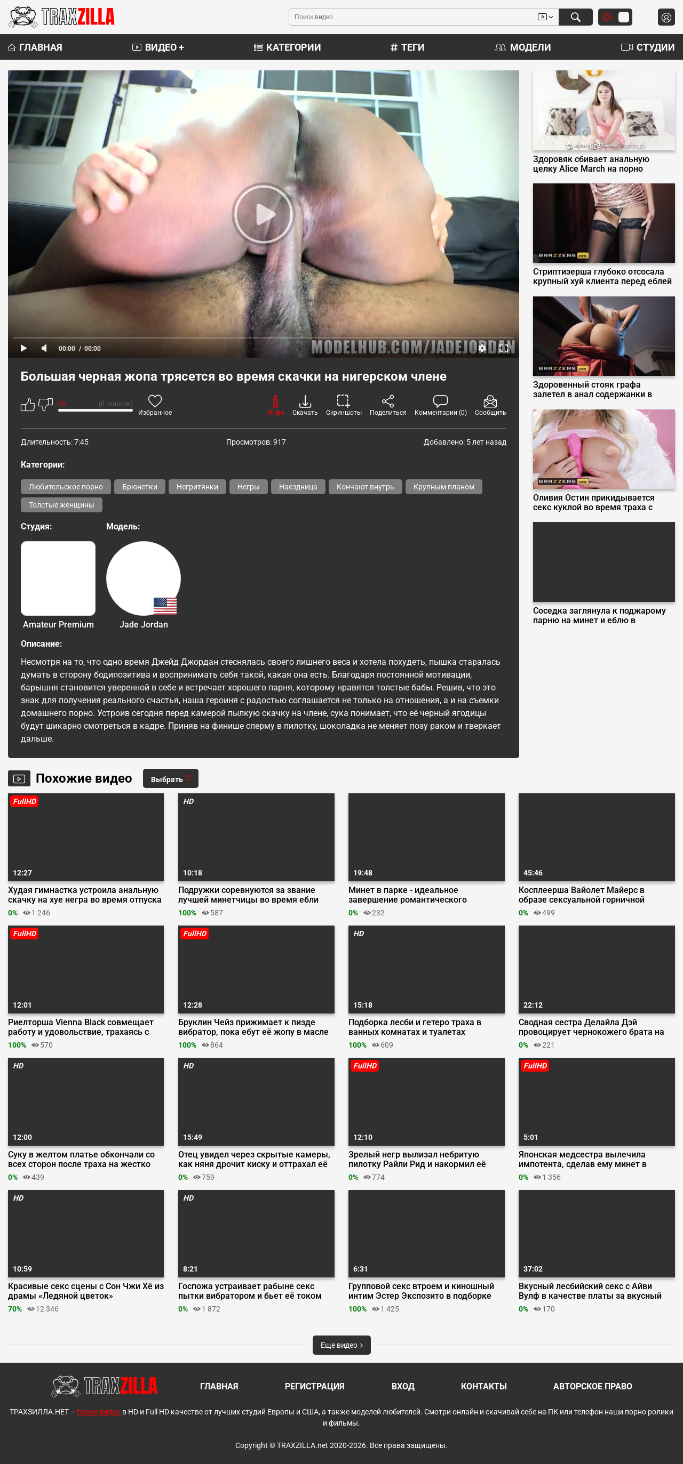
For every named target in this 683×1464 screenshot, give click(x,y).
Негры (248, 486)
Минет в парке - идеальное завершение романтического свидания (407, 895)
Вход (403, 1386)
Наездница (298, 486)
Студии (648, 47)
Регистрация (315, 1386)
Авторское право (592, 1386)
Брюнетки (139, 486)
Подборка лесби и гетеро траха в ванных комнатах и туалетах (414, 1027)
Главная (35, 47)
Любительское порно (66, 486)
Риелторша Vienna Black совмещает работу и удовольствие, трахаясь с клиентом (81, 1027)
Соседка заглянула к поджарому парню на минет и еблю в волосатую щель (599, 615)
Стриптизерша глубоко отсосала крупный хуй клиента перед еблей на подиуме (602, 276)
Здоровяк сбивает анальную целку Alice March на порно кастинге (591, 164)
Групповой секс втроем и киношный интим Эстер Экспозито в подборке (421, 1291)
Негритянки (197, 486)
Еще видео (342, 1345)
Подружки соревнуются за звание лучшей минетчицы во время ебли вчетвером (248, 895)
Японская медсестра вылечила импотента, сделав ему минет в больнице (583, 1159)
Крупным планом (444, 486)
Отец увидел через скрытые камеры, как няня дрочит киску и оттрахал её (254, 1159)
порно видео (99, 1411)
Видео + (158, 47)
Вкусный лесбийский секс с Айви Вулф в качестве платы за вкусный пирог (590, 1291)
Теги (408, 47)
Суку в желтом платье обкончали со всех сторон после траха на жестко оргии (81, 1159)
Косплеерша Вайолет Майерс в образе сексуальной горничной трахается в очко (582, 895)
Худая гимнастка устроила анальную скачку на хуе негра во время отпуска (85, 895)
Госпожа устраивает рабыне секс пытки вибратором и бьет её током (250, 1291)
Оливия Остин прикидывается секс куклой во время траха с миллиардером (594, 502)
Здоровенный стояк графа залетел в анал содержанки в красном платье (592, 389)
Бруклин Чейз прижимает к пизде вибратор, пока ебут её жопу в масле (253, 1027)
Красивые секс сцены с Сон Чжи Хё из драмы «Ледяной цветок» (86, 1291)
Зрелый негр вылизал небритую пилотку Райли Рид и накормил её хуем (417, 1159)
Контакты (484, 1386)
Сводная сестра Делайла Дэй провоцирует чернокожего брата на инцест (591, 1027)
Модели (523, 47)
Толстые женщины (61, 505)
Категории (287, 47)
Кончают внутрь (365, 486)
